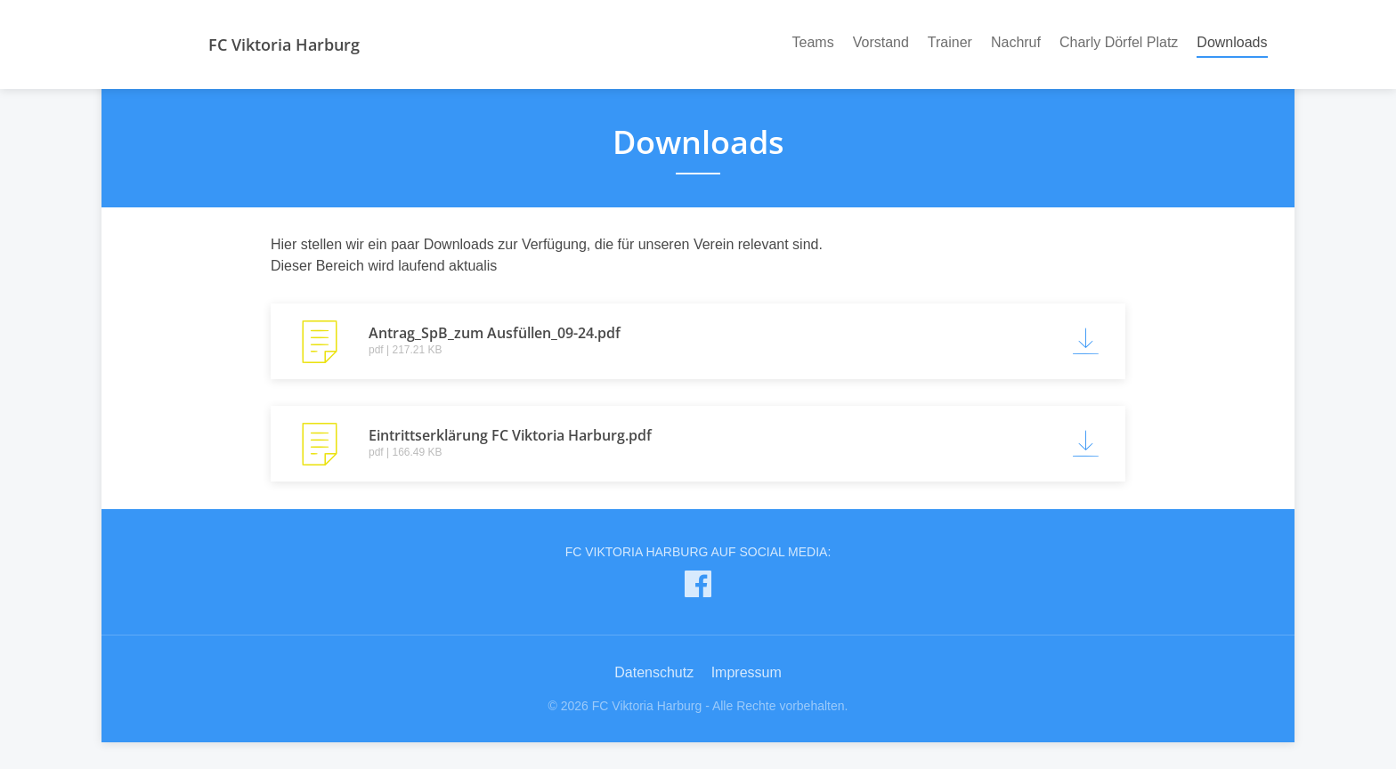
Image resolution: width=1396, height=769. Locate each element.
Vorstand (881, 42)
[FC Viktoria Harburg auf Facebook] (698, 588)
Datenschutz (654, 672)
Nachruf (1016, 42)
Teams (813, 42)
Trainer (950, 42)
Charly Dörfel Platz (1118, 42)
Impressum (746, 672)
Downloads (1232, 41)
